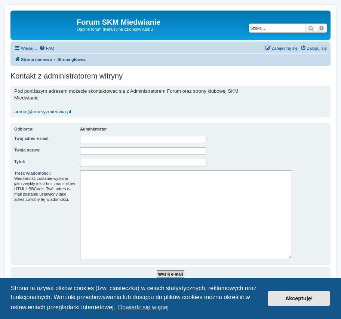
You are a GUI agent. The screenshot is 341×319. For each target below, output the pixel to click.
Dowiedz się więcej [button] (143, 307)
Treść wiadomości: (32, 173)
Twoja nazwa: (27, 150)
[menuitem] (46, 48)
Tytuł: (19, 161)
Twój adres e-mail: (32, 138)
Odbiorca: (24, 129)
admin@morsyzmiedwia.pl (42, 111)
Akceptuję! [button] (299, 298)
